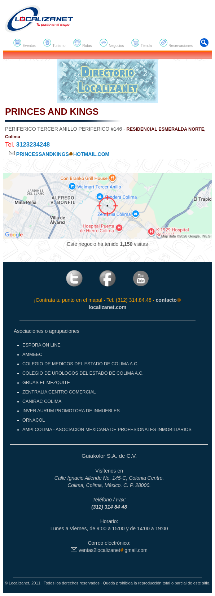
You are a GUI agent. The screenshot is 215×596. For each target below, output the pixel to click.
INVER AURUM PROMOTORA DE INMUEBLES (71, 410)
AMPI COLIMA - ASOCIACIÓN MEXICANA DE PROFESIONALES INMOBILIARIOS (107, 429)
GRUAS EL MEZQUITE (46, 382)
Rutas (82, 43)
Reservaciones (176, 43)
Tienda (141, 43)
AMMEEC (32, 354)
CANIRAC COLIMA (41, 401)
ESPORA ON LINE (41, 345)
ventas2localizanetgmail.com (109, 550)
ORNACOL (33, 420)
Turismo (54, 43)
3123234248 (33, 144)
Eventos (24, 43)
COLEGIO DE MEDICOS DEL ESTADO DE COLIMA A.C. (80, 363)
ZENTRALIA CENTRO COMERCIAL (59, 392)
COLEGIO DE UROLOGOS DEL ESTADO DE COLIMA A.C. (83, 373)
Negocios (111, 43)
